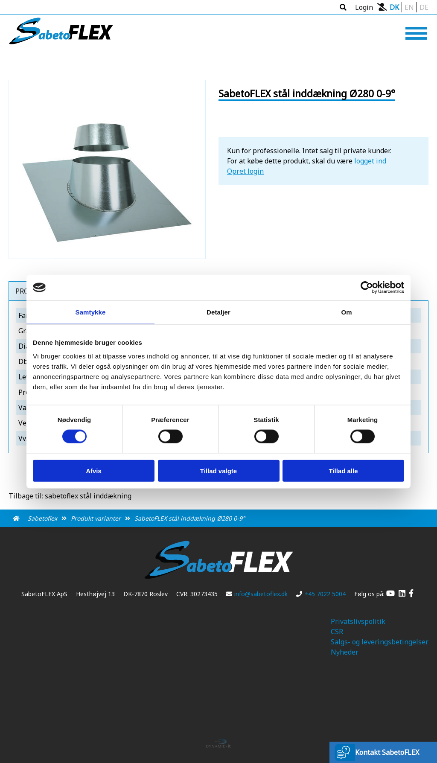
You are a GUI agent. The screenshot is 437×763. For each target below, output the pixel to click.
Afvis (94, 470)
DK (394, 7)
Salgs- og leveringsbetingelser (379, 642)
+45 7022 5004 (321, 594)
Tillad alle (343, 470)
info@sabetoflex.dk (257, 594)
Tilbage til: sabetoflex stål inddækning (70, 496)
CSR (337, 631)
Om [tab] (346, 312)
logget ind (370, 161)
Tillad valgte (218, 470)
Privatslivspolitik (358, 621)
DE (424, 7)
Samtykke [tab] (91, 312)
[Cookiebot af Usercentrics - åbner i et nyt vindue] (366, 287)
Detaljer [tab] (218, 312)
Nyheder (344, 652)
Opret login (245, 171)
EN (409, 7)
